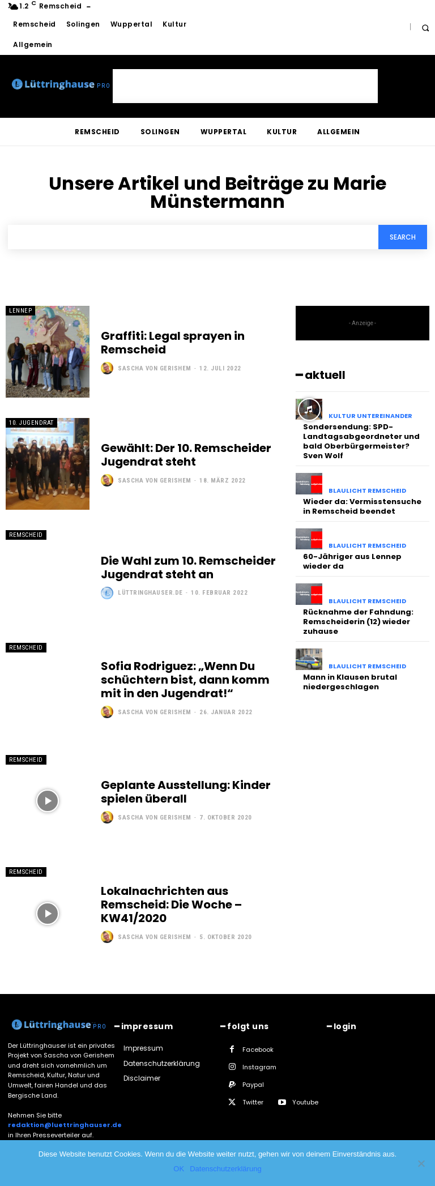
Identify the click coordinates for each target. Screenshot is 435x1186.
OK (178, 1168)
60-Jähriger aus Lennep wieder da (352, 561)
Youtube (305, 1102)
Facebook (258, 1049)
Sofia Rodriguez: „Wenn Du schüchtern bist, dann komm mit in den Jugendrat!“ (185, 679)
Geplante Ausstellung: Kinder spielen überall (186, 792)
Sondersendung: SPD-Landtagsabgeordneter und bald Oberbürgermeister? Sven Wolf (361, 441)
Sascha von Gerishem (154, 368)
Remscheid (26, 535)
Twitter (252, 1102)
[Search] (402, 237)
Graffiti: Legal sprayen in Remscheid (173, 342)
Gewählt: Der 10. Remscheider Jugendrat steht (186, 455)
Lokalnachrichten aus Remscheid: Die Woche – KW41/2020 (171, 904)
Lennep (20, 310)
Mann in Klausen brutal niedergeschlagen (350, 681)
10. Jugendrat (31, 422)
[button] (425, 27)
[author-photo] (108, 368)
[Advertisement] (245, 86)
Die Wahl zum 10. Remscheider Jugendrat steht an (188, 567)
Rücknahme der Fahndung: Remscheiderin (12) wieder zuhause (358, 622)
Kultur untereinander (370, 416)
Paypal (253, 1084)
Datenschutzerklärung (225, 1168)
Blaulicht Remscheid (367, 491)
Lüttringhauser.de (150, 592)
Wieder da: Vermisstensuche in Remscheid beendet (362, 506)
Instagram (259, 1067)
